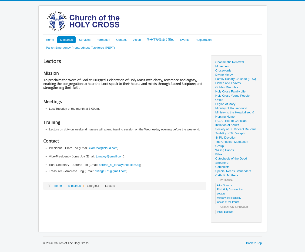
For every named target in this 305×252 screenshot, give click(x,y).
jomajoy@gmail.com (109, 156)
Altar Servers (224, 185)
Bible (218, 154)
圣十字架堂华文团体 (160, 39)
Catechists (222, 167)
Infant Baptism (225, 211)
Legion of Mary (225, 104)
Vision (137, 39)
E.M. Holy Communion (230, 189)
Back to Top (254, 243)
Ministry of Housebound (231, 108)
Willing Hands (224, 150)
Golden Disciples (226, 87)
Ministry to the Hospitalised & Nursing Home (235, 114)
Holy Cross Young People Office (232, 98)
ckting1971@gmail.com (110, 171)
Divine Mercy (224, 74)
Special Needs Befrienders (233, 171)
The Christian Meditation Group (231, 144)
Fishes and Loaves (228, 83)
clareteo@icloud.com (103, 148)
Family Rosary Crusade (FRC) (235, 79)
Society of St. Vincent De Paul (235, 129)
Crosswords (223, 70)
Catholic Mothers (226, 175)
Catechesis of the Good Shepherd (231, 160)
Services (84, 39)
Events (184, 39)
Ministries (66, 39)
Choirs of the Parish (228, 202)
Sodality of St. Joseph (230, 133)
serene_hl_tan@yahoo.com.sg (119, 165)
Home (50, 39)
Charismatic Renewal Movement (229, 64)
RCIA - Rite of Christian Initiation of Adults (231, 123)
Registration (203, 39)
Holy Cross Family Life (230, 91)
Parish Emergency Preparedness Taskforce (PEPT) (80, 47)
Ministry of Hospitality (229, 197)
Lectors (221, 193)
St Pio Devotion (225, 137)
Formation (103, 39)
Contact (121, 39)
